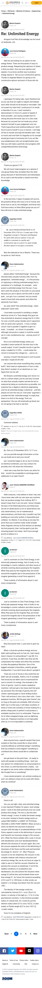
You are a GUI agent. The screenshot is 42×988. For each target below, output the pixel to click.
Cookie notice (34, 960)
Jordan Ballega (15, 634)
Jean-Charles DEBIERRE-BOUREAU (22, 485)
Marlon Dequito (15, 23)
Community (16, 964)
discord (30, 951)
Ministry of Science (23, 11)
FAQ (26, 964)
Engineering (36, 11)
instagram (39, 951)
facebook (5, 951)
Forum (3, 11)
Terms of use (14, 960)
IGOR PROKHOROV (16, 790)
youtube (22, 951)
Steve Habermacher (17, 264)
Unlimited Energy (8, 13)
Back (7, 934)
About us (5, 960)
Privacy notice (23, 960)
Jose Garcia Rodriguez (18, 51)
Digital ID (5, 964)
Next (35, 934)
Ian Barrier (13, 550)
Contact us (35, 964)
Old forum (11, 11)
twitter (14, 951)
